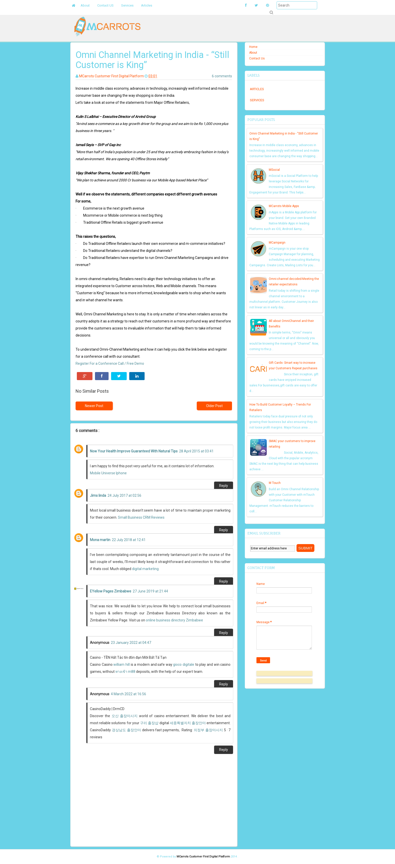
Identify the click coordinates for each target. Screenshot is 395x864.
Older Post (214, 406)
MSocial (274, 170)
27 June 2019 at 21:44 (150, 591)
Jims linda (98, 495)
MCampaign (277, 242)
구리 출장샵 (149, 723)
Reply (223, 486)
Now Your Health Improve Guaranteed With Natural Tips (134, 451)
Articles (146, 5)
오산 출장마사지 (125, 716)
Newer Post (94, 406)
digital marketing (145, 569)
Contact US (105, 5)
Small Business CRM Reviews (141, 517)
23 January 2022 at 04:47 (131, 643)
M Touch (275, 483)
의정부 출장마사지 (208, 730)
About (85, 5)
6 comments (222, 76)
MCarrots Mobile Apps (284, 206)
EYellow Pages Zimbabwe (110, 591)
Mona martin (100, 540)
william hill (121, 664)
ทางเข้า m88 (125, 672)
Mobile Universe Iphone (108, 473)
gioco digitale (183, 664)
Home (253, 47)
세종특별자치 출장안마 (188, 723)
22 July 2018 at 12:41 (129, 540)
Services (127, 5)
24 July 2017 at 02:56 (124, 495)
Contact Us (257, 58)
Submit (271, 12)
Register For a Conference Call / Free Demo (110, 363)
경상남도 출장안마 (126, 730)
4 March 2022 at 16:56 (128, 694)
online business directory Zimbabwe (174, 620)
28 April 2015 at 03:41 (196, 451)
